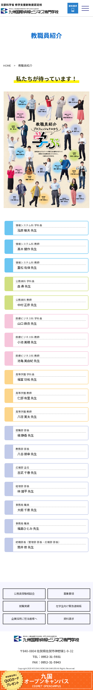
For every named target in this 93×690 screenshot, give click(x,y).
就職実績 (24, 606)
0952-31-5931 (51, 656)
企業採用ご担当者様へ (24, 619)
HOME (7, 65)
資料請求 (69, 619)
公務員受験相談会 (24, 594)
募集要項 (69, 594)
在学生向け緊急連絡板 (69, 606)
